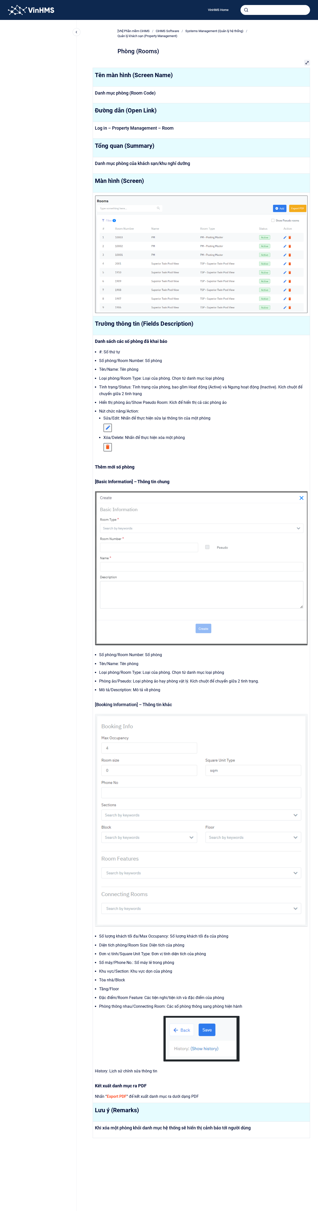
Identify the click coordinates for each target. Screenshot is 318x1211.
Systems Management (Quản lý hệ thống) (214, 31)
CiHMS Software (167, 31)
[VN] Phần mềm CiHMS (134, 31)
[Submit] (246, 10)
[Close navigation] (76, 32)
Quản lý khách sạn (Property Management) (147, 36)
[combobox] (275, 10)
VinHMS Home (218, 10)
